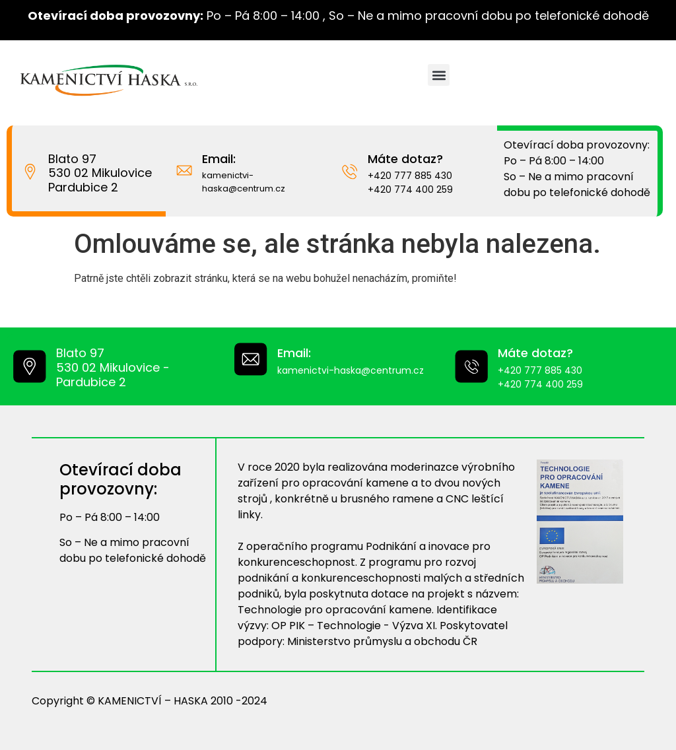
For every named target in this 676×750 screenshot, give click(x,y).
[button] (439, 75)
